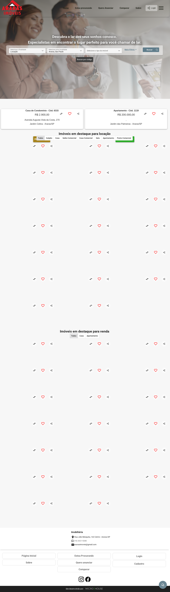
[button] (42, 50)
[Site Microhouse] (94, 589)
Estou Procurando (84, 555)
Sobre (138, 8)
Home (66, 8)
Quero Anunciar (105, 8)
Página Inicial (29, 555)
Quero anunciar (84, 562)
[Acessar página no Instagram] (81, 579)
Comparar (124, 8)
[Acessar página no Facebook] (88, 579)
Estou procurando (83, 8)
